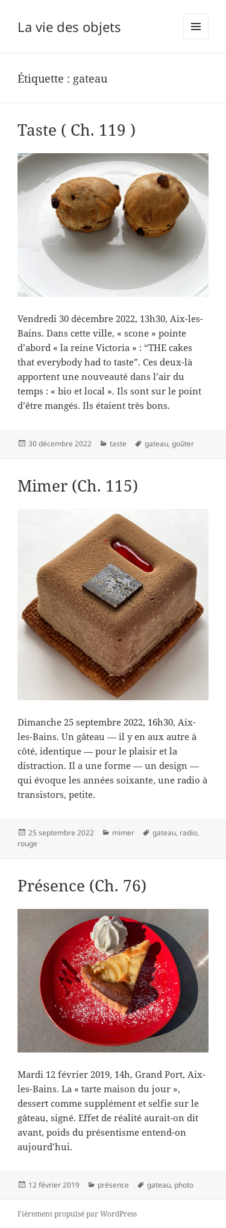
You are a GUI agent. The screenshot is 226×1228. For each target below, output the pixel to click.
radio (188, 833)
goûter (183, 443)
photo (183, 1185)
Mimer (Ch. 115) (77, 485)
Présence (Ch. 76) (81, 885)
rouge (27, 843)
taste (118, 443)
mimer (123, 833)
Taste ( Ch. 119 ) (76, 130)
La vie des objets (69, 26)
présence (113, 1185)
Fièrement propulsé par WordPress (77, 1214)
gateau (156, 443)
